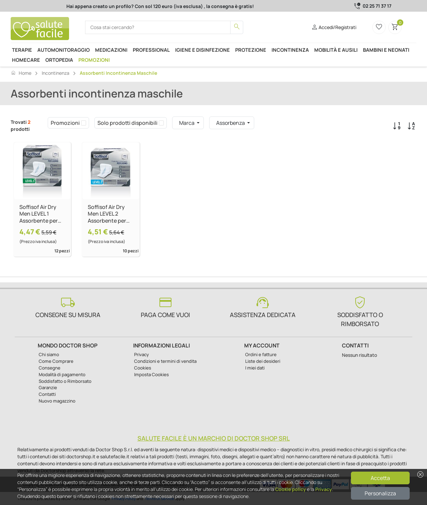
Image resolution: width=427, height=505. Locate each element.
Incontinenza (290, 49)
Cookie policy (290, 489)
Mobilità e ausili (336, 49)
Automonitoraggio (63, 49)
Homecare (26, 59)
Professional (151, 49)
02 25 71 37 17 (377, 6)
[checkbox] (83, 123)
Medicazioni (111, 49)
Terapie (22, 49)
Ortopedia (59, 59)
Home (21, 72)
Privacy (323, 489)
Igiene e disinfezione (202, 49)
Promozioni (94, 59)
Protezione (250, 49)
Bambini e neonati (386, 49)
